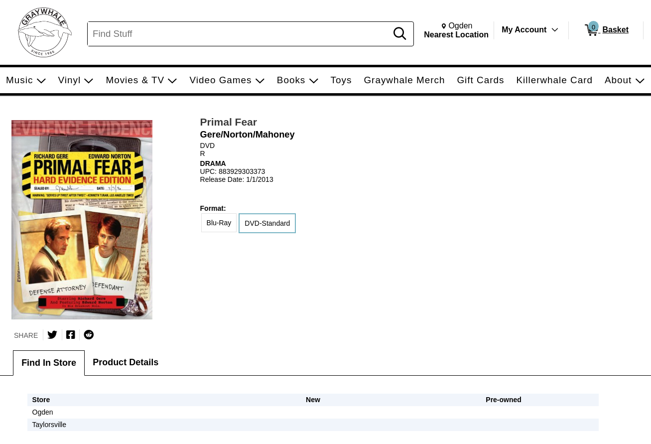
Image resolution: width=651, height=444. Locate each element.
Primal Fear (228, 122)
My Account (524, 29)
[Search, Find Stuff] (239, 34)
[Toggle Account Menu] (555, 30)
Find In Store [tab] (48, 363)
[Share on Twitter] (52, 335)
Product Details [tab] (125, 362)
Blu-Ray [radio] (219, 223)
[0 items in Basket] (606, 30)
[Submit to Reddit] (89, 335)
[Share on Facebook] (70, 335)
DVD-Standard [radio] (267, 223)
